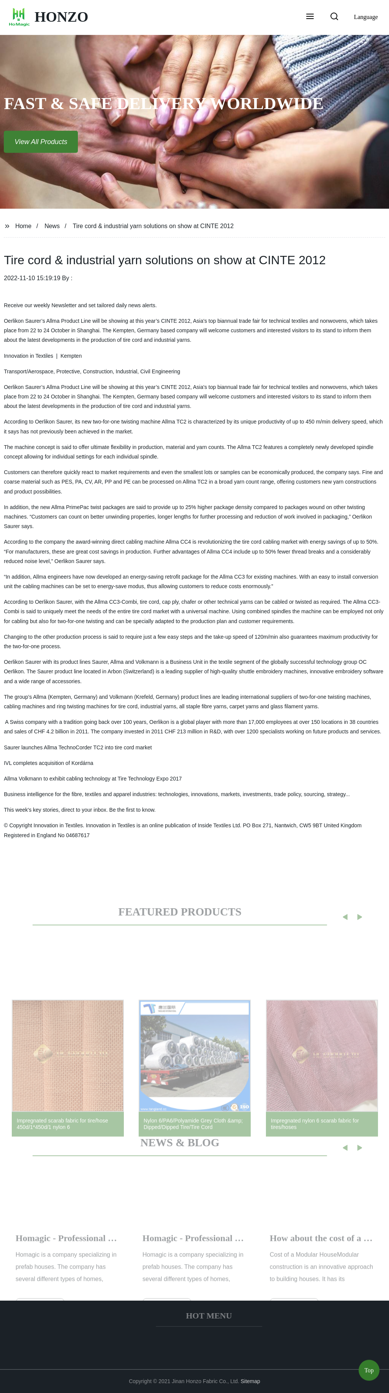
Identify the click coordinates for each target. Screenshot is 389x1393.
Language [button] (366, 17)
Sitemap (250, 1381)
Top (369, 1370)
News (52, 226)
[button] (310, 17)
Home (23, 226)
